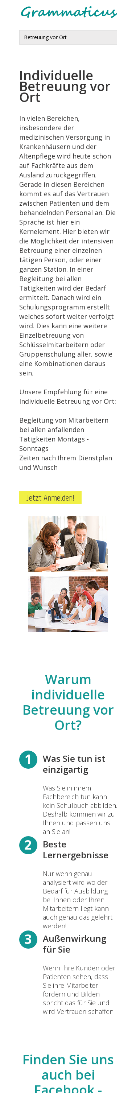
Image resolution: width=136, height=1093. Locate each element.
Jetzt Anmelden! (50, 497)
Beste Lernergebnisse (75, 849)
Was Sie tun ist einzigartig (74, 763)
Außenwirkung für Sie (74, 943)
